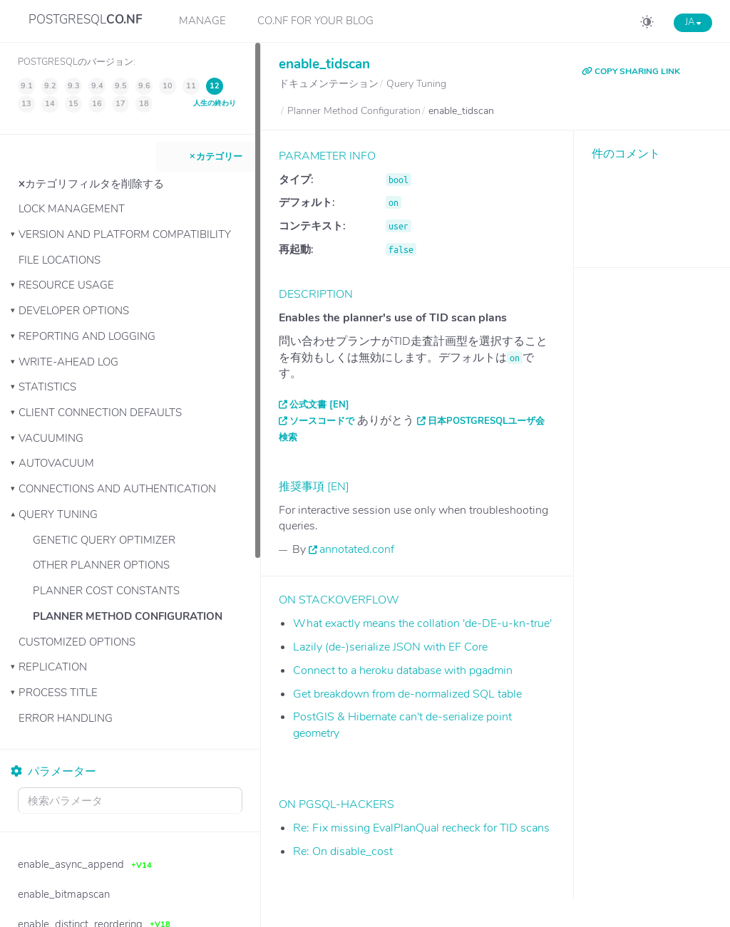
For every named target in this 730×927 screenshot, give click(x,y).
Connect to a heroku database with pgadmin (403, 670)
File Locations (60, 260)
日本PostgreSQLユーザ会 (486, 421)
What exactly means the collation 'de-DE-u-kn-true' (422, 623)
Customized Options (77, 642)
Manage (202, 21)
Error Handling (66, 718)
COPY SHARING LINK (631, 71)
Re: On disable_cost (343, 851)
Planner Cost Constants (106, 591)
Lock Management (72, 209)
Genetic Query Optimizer (104, 540)
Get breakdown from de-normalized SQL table (407, 694)
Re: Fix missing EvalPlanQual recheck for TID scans (421, 828)
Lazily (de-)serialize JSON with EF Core (390, 647)
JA (693, 22)
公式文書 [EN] (319, 404)
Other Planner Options (101, 565)
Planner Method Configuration (127, 616)
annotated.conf (356, 549)
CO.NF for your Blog (315, 21)
